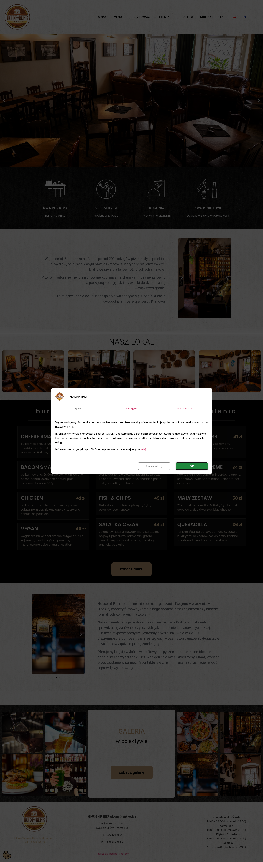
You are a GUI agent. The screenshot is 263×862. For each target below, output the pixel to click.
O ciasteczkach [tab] (185, 408)
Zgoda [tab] (78, 408)
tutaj (143, 449)
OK (192, 466)
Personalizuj (154, 466)
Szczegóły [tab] (131, 408)
